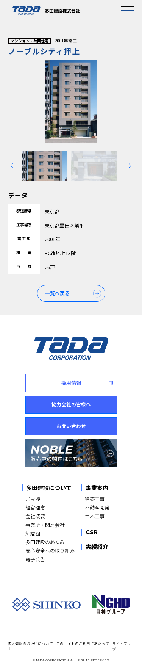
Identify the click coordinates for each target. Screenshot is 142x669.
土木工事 (95, 516)
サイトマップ (121, 646)
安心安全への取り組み (50, 550)
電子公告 (35, 559)
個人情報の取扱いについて (30, 643)
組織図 (32, 533)
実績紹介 (97, 547)
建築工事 (95, 499)
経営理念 (35, 507)
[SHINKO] (46, 604)
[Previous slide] (12, 165)
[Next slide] (130, 165)
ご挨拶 (32, 499)
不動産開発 (97, 507)
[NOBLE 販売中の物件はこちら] (71, 453)
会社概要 (35, 516)
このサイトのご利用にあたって (82, 643)
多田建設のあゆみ (45, 541)
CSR (92, 532)
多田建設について (49, 487)
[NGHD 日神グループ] (111, 605)
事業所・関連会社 (45, 524)
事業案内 (97, 487)
